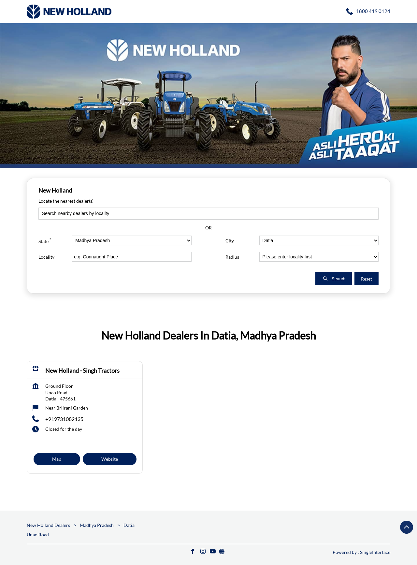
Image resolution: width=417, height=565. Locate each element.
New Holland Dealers (49, 525)
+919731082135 (64, 419)
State (44, 240)
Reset (366, 278)
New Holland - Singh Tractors (82, 370)
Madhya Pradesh (97, 525)
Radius (232, 256)
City (229, 240)
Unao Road (38, 534)
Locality (46, 256)
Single (375, 552)
